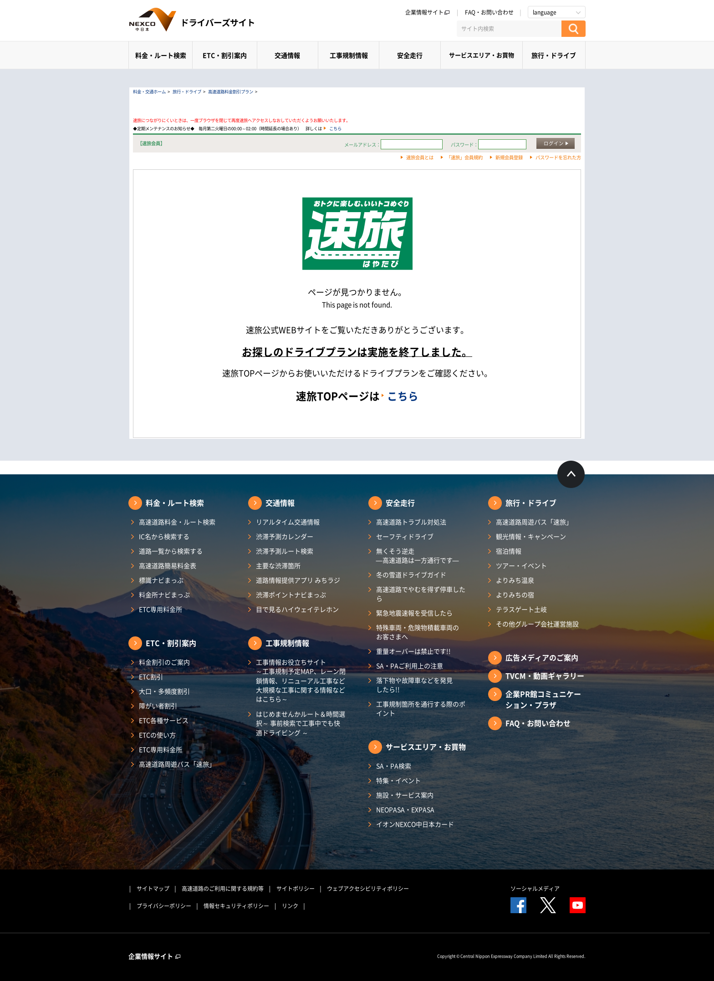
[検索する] (573, 28)
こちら (335, 128)
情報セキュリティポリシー (236, 906)
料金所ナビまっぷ (164, 594)
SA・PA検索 (393, 765)
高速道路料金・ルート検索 (177, 521)
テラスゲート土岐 (521, 609)
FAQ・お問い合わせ (489, 12)
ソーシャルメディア (535, 888)
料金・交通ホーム (149, 91)
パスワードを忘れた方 (558, 157)
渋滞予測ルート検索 (284, 550)
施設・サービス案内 (405, 794)
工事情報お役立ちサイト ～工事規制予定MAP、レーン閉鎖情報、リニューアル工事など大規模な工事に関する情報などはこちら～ (301, 680)
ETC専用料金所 (160, 609)
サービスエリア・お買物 (481, 55)
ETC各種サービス (164, 720)
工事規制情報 (349, 55)
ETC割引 (151, 676)
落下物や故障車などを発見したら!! (414, 685)
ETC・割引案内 (225, 55)
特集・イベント (398, 780)
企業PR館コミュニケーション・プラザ (543, 699)
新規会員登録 (509, 157)
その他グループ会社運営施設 (537, 623)
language (544, 12)
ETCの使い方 (157, 734)
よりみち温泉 (515, 580)
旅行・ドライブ (553, 55)
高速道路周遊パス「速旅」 (177, 763)
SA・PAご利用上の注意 (409, 665)
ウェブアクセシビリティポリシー (368, 888)
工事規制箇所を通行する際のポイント (420, 708)
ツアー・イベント (521, 565)
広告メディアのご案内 (541, 657)
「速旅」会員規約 (464, 157)
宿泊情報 (508, 550)
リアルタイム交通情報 (288, 521)
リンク (290, 906)
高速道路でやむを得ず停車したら (420, 594)
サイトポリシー (295, 888)
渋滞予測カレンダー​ (284, 536)
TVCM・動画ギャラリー (544, 675)
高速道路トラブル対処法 (411, 521)
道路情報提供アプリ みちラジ (298, 580)
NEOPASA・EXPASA (405, 809)
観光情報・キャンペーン (531, 536)
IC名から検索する (164, 536)
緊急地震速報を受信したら (414, 612)
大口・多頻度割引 (164, 691)
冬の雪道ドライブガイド (411, 574)
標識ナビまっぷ (161, 580)
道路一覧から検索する (171, 550)
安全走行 (410, 55)
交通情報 (287, 55)
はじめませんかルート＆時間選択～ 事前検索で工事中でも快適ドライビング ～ (300, 723)
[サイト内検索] (509, 28)
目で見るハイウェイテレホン (297, 609)
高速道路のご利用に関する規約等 (223, 888)
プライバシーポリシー (164, 906)
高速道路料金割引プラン (230, 91)
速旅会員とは (420, 157)
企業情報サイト (427, 12)
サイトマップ (153, 888)
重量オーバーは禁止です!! (413, 651)
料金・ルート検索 (160, 55)
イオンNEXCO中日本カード (415, 824)
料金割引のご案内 (164, 661)
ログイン (554, 143)
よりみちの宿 (515, 594)
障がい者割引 (158, 705)
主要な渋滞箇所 (278, 565)
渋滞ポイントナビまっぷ (291, 594)
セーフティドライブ (405, 536)
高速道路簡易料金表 (167, 565)
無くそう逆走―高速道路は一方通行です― (417, 555)
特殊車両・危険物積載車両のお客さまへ (417, 632)
